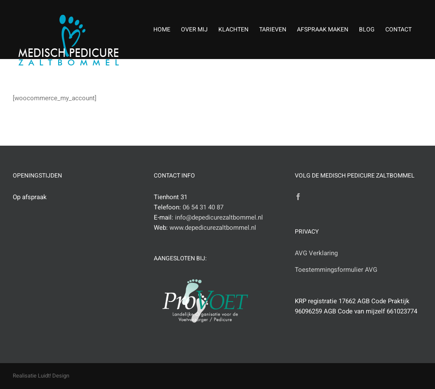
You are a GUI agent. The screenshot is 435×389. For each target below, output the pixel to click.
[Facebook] (298, 196)
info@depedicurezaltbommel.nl (219, 217)
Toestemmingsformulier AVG (336, 269)
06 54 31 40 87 (203, 207)
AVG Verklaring (316, 253)
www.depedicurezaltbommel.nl (212, 227)
